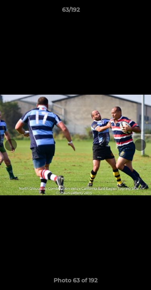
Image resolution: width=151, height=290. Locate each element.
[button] (122, 11)
